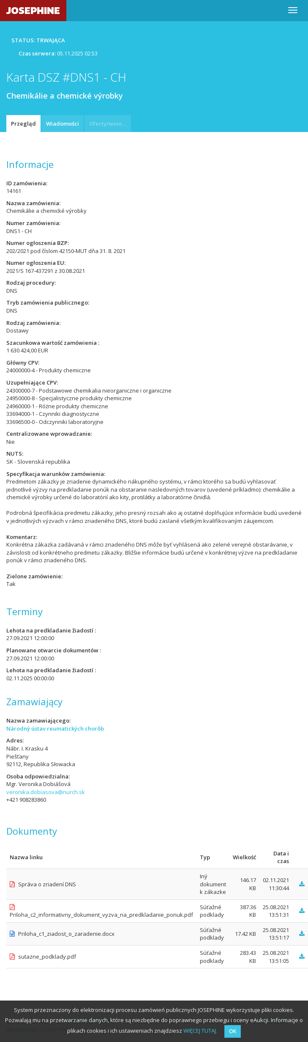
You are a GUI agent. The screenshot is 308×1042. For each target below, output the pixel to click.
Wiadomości (62, 123)
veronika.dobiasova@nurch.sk (45, 792)
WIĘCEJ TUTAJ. (200, 1030)
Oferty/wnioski (109, 123)
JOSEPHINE (33, 10)
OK (232, 1031)
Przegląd (23, 123)
